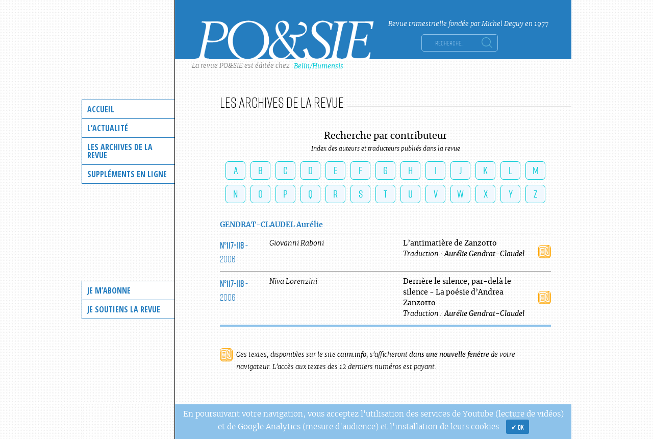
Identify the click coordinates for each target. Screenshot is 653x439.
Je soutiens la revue (123, 309)
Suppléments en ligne (127, 174)
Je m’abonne (109, 290)
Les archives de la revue (120, 151)
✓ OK (517, 426)
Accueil (100, 109)
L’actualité (107, 128)
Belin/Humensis (318, 66)
